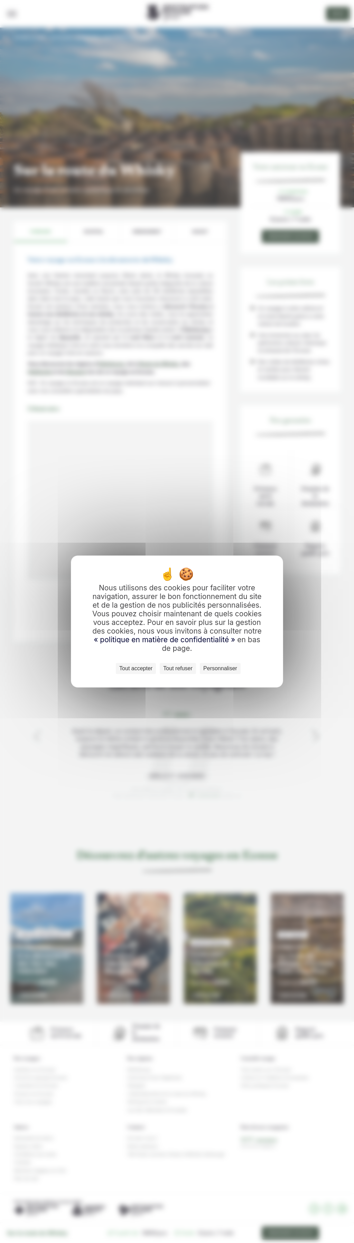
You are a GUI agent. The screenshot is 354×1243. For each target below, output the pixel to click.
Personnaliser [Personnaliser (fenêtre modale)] (220, 668)
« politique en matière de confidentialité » (165, 639)
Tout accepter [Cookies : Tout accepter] (135, 668)
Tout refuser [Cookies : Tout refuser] (177, 668)
